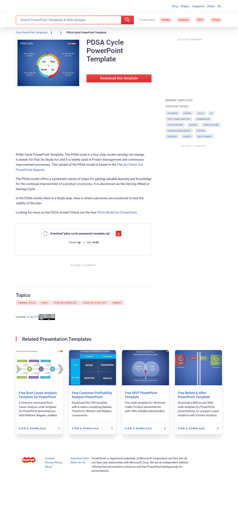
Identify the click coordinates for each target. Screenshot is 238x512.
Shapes (185, 6)
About (48, 466)
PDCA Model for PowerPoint (117, 212)
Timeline (166, 20)
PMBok (117, 303)
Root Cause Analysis (179, 119)
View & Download (32, 428)
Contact (50, 458)
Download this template (119, 78)
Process (216, 20)
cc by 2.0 (32, 317)
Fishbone (172, 113)
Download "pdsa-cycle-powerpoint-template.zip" (82, 233)
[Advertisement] (84, 121)
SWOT (200, 20)
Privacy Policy (53, 462)
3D (219, 6)
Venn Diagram (210, 125)
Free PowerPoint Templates (31, 32)
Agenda (193, 125)
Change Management (179, 131)
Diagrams (198, 6)
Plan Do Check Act (65, 303)
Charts (187, 136)
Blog (175, 6)
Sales (201, 113)
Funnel (187, 113)
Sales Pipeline (175, 125)
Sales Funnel (204, 136)
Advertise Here (79, 458)
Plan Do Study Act (95, 303)
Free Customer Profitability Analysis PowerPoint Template (92, 397)
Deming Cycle (27, 303)
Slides (211, 6)
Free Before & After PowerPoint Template (194, 395)
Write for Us (77, 462)
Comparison (203, 119)
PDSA (45, 303)
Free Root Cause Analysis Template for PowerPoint (38, 395)
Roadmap (183, 20)
